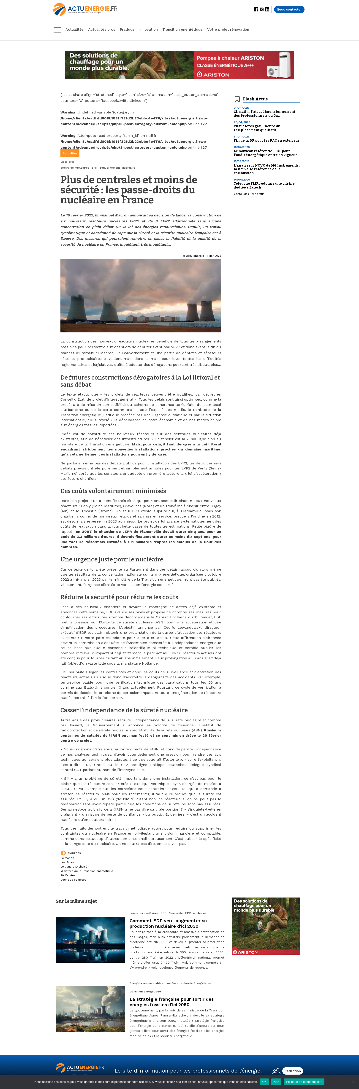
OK (264, 1082)
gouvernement (109, 167)
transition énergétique (145, 991)
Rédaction (293, 1071)
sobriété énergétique (196, 983)
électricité (176, 913)
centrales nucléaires (74, 167)
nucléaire (128, 167)
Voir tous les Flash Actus (249, 194)
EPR (94, 167)
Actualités (70, 153)
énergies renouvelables (146, 983)
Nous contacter (289, 9)
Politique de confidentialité (304, 1082)
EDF (163, 913)
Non (276, 1082)
